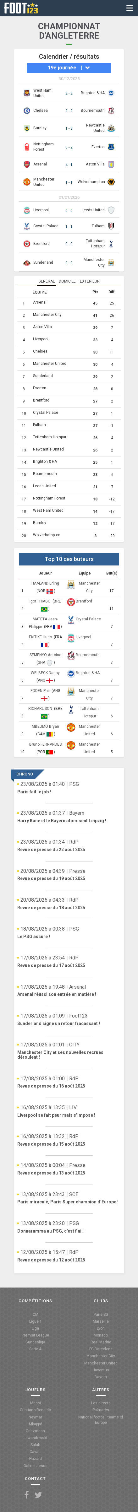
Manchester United (49, 363)
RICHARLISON (40, 708)
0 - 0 (69, 210)
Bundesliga (35, 1342)
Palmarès (100, 1410)
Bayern (101, 1377)
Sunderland (43, 262)
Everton (98, 147)
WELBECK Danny (45, 673)
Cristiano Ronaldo (35, 1410)
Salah (35, 1445)
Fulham (98, 226)
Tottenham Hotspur (49, 437)
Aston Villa (95, 164)
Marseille (101, 1321)
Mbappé (35, 1424)
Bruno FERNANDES (45, 744)
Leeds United (93, 210)
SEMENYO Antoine (45, 655)
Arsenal (40, 164)
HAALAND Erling (45, 583)
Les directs (101, 1403)
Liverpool (41, 210)
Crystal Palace (45, 226)
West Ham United (48, 510)
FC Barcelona (101, 1349)
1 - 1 (69, 182)
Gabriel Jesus (35, 1466)
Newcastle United (48, 449)
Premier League (35, 1335)
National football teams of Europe (100, 1420)
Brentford (41, 243)
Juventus (101, 1370)
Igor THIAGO (41, 601)
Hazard (35, 1458)
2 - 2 (69, 93)
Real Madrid (101, 1342)
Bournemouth (93, 110)
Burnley (40, 128)
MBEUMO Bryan (45, 726)
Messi (35, 1403)
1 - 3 (69, 128)
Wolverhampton (91, 182)
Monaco (101, 1335)
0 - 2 (69, 147)
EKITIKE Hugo (41, 637)
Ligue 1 (35, 1321)
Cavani (35, 1452)
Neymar (35, 1417)
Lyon (101, 1328)
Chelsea (40, 110)
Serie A (35, 1349)
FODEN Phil (40, 690)
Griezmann (35, 1431)
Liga (35, 1328)
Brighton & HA (93, 93)
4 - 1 (69, 165)
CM (35, 1314)
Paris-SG (101, 1314)
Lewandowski (35, 1438)
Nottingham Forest (49, 498)
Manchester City (47, 314)
